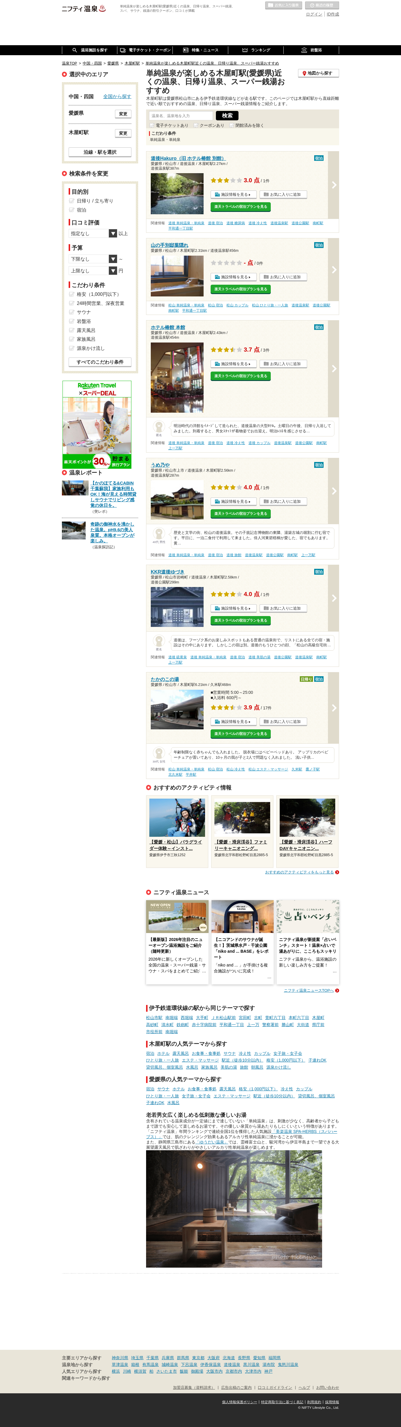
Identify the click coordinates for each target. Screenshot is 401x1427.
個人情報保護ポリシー (239, 1402)
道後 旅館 (233, 555)
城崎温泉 (170, 1364)
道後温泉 (232, 1364)
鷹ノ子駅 (313, 769)
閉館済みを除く (250, 125)
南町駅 (318, 223)
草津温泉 (120, 1364)
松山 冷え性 (235, 769)
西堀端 (187, 1017)
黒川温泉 (251, 1364)
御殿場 (197, 1371)
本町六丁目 (299, 1017)
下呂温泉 (189, 1364)
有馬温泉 (150, 1364)
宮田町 (245, 1017)
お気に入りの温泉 (283, 5)
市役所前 (154, 1031)
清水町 (167, 1024)
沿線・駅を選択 (100, 152)
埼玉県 (137, 1357)
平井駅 (191, 774)
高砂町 (152, 1024)
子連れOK (317, 1060)
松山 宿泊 (215, 305)
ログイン (314, 14)
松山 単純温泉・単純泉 (186, 305)
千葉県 (152, 1357)
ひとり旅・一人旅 (162, 1060)
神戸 (268, 1371)
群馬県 (183, 1357)
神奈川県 (120, 1357)
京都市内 (234, 1371)
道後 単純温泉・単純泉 (186, 223)
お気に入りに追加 (285, 194)
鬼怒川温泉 (288, 1364)
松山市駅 (154, 1017)
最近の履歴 (322, 5)
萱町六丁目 (275, 1017)
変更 (123, 114)
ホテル (163, 1053)
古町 (258, 1017)
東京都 (198, 1357)
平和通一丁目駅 (180, 228)
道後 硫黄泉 (177, 657)
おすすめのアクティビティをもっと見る (299, 872)
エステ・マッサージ (200, 1060)
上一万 (253, 1024)
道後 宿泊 (215, 223)
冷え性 (245, 1053)
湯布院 (269, 1364)
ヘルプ (304, 1388)
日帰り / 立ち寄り (95, 200)
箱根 (135, 1364)
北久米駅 (175, 774)
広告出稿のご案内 (236, 1388)
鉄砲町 (183, 1024)
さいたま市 (166, 1371)
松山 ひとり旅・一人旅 (270, 305)
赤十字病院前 (204, 1024)
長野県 (244, 1357)
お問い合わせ (327, 1388)
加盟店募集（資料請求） (194, 1388)
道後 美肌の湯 (259, 657)
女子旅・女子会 (287, 1053)
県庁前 (318, 1024)
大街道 (303, 1024)
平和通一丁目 (231, 1024)
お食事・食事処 (206, 1053)
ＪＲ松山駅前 (223, 1017)
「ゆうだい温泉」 (211, 1142)
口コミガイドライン (275, 1388)
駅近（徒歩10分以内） (242, 1060)
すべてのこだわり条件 (100, 362)
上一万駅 (175, 448)
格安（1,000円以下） (285, 1060)
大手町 (202, 1017)
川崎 (127, 1371)
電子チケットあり (172, 125)
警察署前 (270, 1024)
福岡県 (274, 1357)
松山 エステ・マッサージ (268, 769)
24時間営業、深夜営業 (100, 303)
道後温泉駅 (279, 223)
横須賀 (140, 1371)
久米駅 (297, 769)
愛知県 (259, 1357)
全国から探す (117, 96)
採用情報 (332, 1402)
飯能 (184, 1371)
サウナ (230, 1053)
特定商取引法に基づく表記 (282, 1402)
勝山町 (288, 1024)
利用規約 (314, 1402)
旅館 (244, 1067)
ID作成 (333, 14)
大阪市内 (214, 1371)
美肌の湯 (229, 1067)
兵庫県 (168, 1357)
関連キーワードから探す (86, 1378)
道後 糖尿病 (235, 223)
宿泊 (150, 1053)
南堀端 (171, 1017)
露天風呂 (180, 1053)
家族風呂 (209, 1067)
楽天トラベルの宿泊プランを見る (240, 207)
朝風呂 (257, 1067)
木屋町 (318, 1017)
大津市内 (253, 1371)
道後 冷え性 (257, 223)
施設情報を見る (234, 194)
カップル (262, 1053)
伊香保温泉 (210, 1364)
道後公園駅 (300, 223)
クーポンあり (212, 125)
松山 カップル (237, 305)
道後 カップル (259, 443)
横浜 (116, 1371)
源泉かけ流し (278, 1067)
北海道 (229, 1357)
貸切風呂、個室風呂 (164, 1067)
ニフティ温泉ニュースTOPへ (309, 990)
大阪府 (213, 1357)
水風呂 (192, 1067)
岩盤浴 (84, 321)
